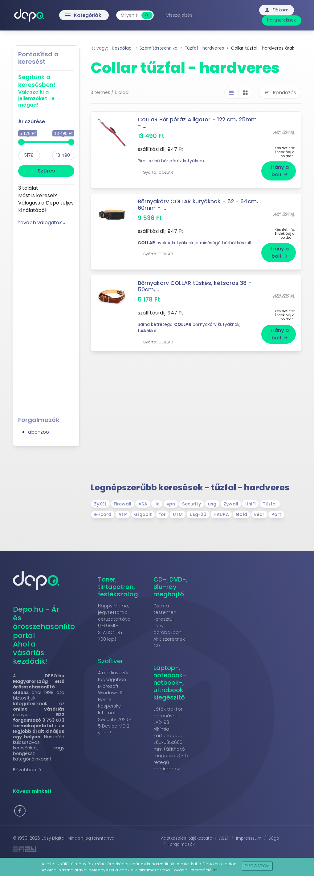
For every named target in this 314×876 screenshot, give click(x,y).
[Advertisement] (46, 318)
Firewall (122, 504)
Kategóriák (71, 15)
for (162, 514)
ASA (142, 504)
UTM (178, 514)
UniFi (250, 504)
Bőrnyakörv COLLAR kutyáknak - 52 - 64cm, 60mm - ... (198, 204)
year (259, 514)
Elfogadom (257, 866)
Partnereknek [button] (281, 20)
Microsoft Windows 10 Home (111, 692)
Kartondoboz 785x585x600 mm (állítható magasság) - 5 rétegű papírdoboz (170, 752)
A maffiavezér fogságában (113, 675)
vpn (171, 504)
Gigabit (143, 514)
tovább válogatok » (42, 222)
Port (276, 514)
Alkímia (161, 729)
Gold (241, 514)
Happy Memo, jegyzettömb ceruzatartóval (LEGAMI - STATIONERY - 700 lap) (115, 622)
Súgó (273, 838)
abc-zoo (38, 432)
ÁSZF (224, 838)
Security (191, 504)
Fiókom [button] (276, 10)
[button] (20, 810)
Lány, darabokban (167, 628)
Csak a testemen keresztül (165, 612)
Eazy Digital (53, 838)
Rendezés (280, 92)
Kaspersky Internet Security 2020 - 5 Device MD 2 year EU (115, 719)
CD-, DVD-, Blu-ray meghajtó (170, 586)
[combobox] (131, 15)
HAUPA (221, 514)
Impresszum (249, 838)
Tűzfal (270, 504)
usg (212, 504)
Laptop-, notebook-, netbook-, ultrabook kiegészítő (170, 682)
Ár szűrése (31, 121)
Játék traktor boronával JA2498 (167, 715)
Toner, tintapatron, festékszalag (118, 586)
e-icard (103, 514)
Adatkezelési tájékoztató (186, 838)
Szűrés (46, 170)
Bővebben (27, 769)
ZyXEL (100, 504)
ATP (122, 514)
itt (215, 870)
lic (157, 504)
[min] (29, 155)
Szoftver (110, 660)
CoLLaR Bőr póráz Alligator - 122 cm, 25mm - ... (198, 123)
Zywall (230, 504)
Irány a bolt (280, 170)
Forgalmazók (181, 844)
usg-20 (198, 514)
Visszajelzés (180, 15)
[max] (63, 155)
